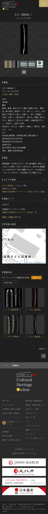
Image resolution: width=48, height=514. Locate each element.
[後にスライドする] (42, 349)
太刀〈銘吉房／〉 (36, 309)
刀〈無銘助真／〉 (15, 309)
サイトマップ (30, 434)
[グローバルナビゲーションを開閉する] (43, 3)
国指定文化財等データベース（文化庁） (18, 191)
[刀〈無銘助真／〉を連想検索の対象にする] (5, 309)
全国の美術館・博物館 (10, 413)
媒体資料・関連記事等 (33, 400)
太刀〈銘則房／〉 (36, 336)
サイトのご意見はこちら (34, 438)
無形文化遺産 (7, 436)
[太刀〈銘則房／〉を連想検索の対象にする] (26, 336)
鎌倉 (11, 94)
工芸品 (5, 94)
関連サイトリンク (32, 430)
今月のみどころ (31, 413)
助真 (4, 99)
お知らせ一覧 (30, 417)
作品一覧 (5, 400)
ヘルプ (27, 421)
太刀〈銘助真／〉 (9, 185)
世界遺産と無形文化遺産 (11, 409)
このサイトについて (32, 425)
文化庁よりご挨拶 (32, 409)
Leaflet (26, 262)
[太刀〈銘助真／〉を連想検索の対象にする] (5, 336)
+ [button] (6, 232)
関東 (16, 94)
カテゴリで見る (8, 405)
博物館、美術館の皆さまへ (35, 405)
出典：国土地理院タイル (37, 262)
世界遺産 (5, 431)
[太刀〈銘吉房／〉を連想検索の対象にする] (26, 309)
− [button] (6, 236)
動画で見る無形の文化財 (11, 440)
